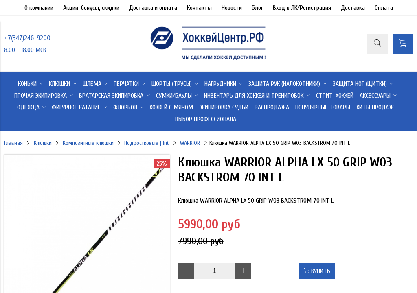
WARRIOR (190, 143)
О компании (38, 7)
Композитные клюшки (88, 143)
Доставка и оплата (153, 7)
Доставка (353, 7)
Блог (257, 7)
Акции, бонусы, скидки (91, 7)
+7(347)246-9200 (27, 38)
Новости (232, 7)
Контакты (199, 7)
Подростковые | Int (146, 143)
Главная (13, 143)
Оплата (384, 7)
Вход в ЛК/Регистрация (302, 7)
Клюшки (43, 143)
